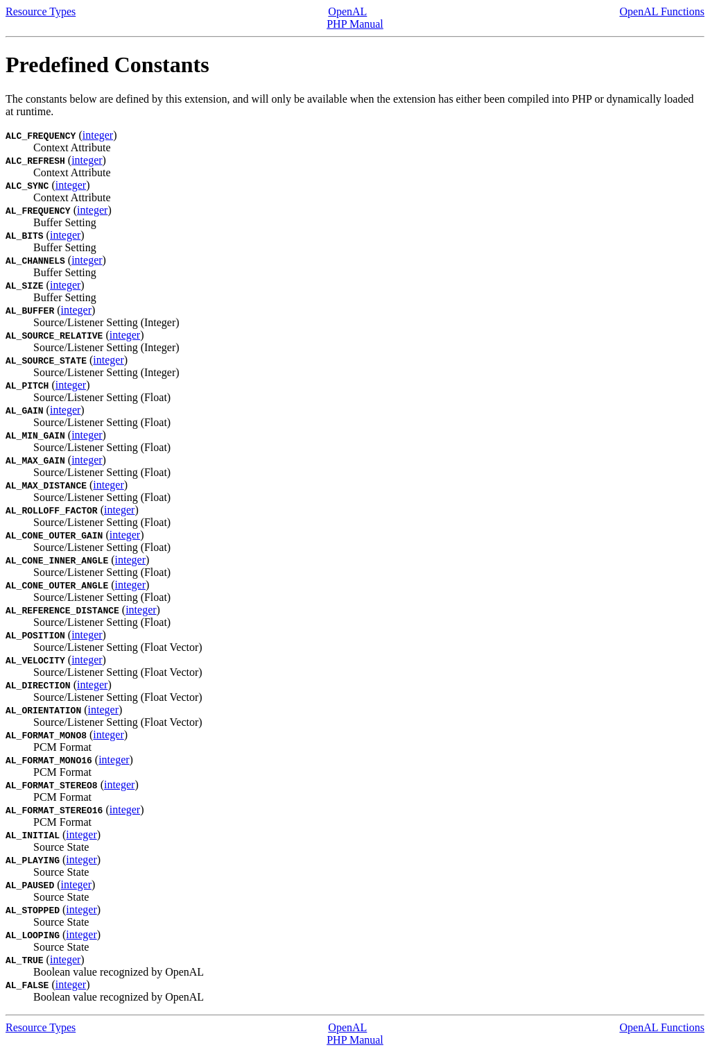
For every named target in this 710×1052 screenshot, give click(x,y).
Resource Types (41, 11)
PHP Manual (355, 24)
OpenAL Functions (661, 11)
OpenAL (347, 11)
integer (98, 135)
